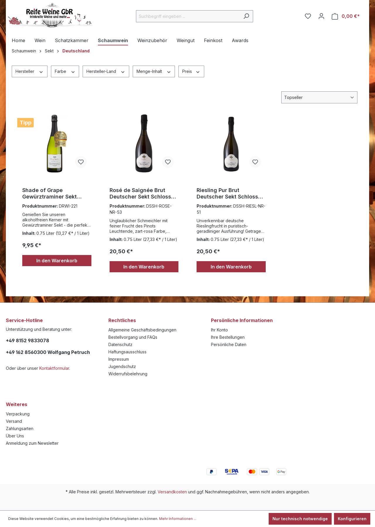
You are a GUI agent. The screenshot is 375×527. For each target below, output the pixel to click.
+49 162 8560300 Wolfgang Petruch (48, 352)
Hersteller (30, 71)
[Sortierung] (319, 97)
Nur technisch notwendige (300, 518)
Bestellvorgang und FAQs (132, 337)
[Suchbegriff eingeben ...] (188, 16)
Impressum (118, 359)
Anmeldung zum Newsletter (32, 443)
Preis (191, 71)
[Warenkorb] (345, 16)
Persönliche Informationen (242, 320)
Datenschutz (120, 344)
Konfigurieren (352, 518)
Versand (14, 421)
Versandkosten (172, 491)
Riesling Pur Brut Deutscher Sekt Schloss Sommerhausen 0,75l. (227, 193)
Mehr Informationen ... (177, 518)
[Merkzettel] (308, 16)
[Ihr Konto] (321, 16)
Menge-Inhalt (154, 71)
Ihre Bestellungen (228, 337)
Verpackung (18, 413)
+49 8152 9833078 (27, 340)
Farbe (65, 71)
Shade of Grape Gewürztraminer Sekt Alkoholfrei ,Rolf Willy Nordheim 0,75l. (50, 193)
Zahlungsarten (19, 428)
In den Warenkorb (56, 261)
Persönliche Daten (228, 344)
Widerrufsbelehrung (127, 373)
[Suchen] (246, 16)
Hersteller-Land (105, 71)
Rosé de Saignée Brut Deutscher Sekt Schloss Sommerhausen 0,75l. (140, 193)
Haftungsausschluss (127, 351)
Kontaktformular (54, 368)
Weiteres (16, 404)
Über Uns (15, 435)
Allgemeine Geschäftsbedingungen (142, 329)
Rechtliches (122, 320)
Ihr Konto (219, 329)
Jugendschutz (122, 366)
